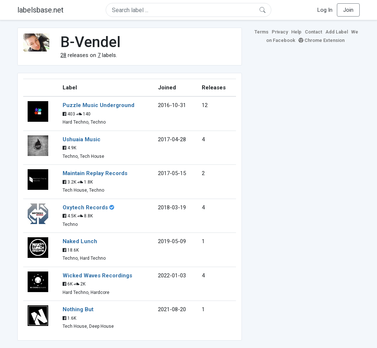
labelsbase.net (40, 10)
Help (296, 32)
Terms (261, 32)
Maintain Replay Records (95, 173)
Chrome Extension (322, 40)
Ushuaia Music (82, 139)
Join (348, 10)
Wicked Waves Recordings (97, 275)
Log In (324, 10)
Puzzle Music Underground (98, 105)
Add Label (336, 32)
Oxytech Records (85, 207)
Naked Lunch (80, 241)
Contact (313, 32)
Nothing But (78, 309)
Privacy (280, 32)
